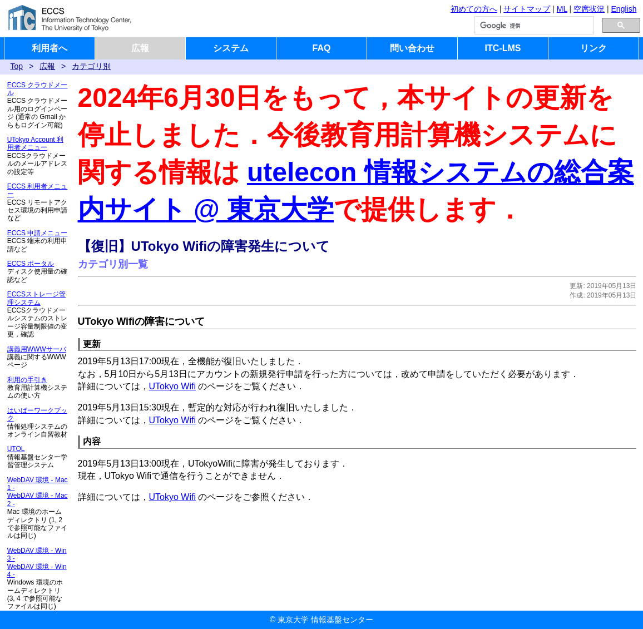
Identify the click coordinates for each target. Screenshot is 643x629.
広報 (140, 48)
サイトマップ (526, 8)
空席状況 (589, 8)
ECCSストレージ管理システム (36, 298)
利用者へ (49, 48)
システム (231, 48)
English (624, 8)
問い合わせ (412, 48)
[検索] (533, 26)
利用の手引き (27, 380)
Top (17, 66)
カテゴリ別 (91, 66)
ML (562, 8)
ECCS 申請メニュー (37, 233)
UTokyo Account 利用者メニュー (35, 143)
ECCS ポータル (31, 264)
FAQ (322, 48)
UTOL (16, 449)
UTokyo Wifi (172, 386)
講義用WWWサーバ (36, 349)
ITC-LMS (503, 48)
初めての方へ (474, 8)
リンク (593, 48)
